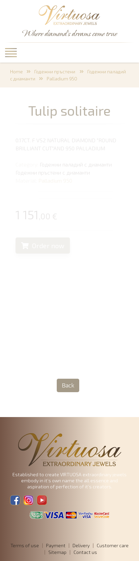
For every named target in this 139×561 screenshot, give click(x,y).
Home (16, 71)
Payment (55, 545)
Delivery (81, 545)
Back (68, 385)
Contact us (85, 552)
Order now (43, 245)
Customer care (113, 545)
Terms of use (24, 545)
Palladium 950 (62, 78)
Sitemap (57, 552)
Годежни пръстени (55, 71)
